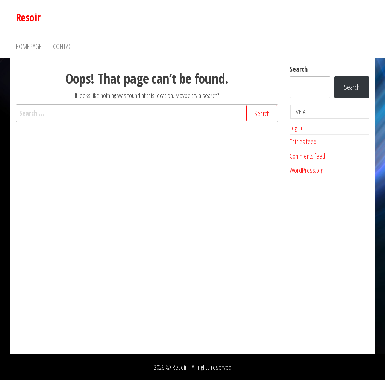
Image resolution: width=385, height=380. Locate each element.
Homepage (29, 46)
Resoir (28, 17)
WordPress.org (306, 170)
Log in (296, 127)
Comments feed (307, 155)
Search (299, 68)
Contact (63, 46)
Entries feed (303, 141)
